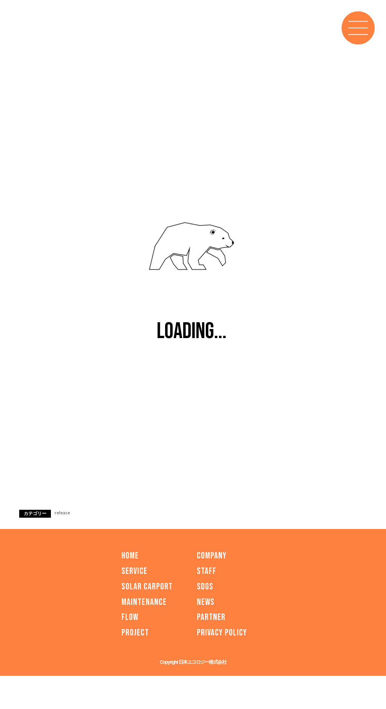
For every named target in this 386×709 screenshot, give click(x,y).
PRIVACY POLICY (222, 632)
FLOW (129, 617)
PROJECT (135, 632)
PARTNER (211, 617)
